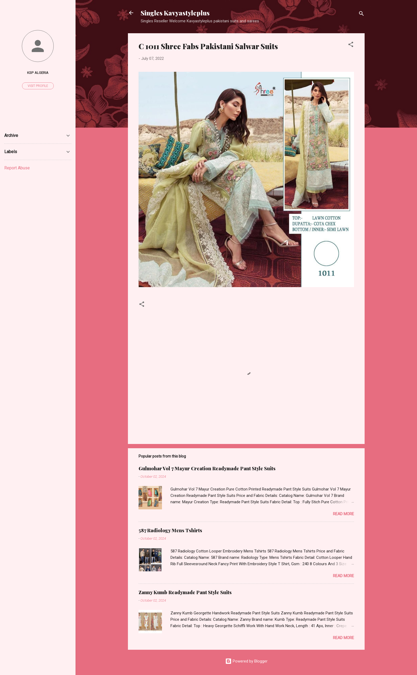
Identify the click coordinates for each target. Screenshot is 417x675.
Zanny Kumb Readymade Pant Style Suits (185, 592)
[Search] (361, 14)
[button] (351, 45)
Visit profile (38, 86)
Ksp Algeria (37, 72)
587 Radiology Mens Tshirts (170, 530)
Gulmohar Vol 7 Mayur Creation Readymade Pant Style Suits (207, 468)
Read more (343, 514)
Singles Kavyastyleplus (175, 13)
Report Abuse (17, 167)
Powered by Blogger (246, 661)
